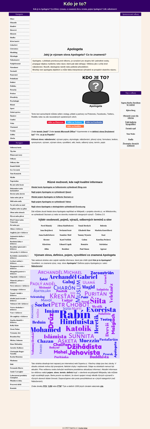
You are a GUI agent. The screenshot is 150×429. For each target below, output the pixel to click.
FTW (59, 386)
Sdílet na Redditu (75, 126)
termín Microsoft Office (65, 132)
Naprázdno (14, 181)
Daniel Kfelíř (15, 166)
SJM (50, 386)
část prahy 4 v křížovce (19, 252)
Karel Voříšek (65, 240)
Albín (46, 249)
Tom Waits (130, 134)
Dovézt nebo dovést (17, 194)
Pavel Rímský (46, 226)
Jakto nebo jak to (16, 197)
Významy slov (15, 333)
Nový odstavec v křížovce (19, 286)
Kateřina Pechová (103, 240)
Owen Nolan (15, 329)
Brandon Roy (15, 337)
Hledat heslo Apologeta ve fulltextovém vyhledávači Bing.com (59, 187)
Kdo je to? (75, 3)
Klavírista (46, 244)
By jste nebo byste (17, 185)
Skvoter (46, 240)
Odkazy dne (14, 162)
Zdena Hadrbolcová (65, 226)
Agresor (103, 249)
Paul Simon (84, 249)
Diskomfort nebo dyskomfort (16, 190)
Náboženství (36, 266)
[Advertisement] (75, 28)
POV (45, 386)
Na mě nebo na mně (17, 205)
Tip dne (13, 151)
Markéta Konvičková (103, 230)
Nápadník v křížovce (18, 277)
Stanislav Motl (65, 235)
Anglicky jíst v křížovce (19, 233)
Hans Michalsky (16, 344)
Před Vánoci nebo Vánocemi (17, 221)
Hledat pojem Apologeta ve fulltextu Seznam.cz (52, 197)
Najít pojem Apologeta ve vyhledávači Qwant (51, 192)
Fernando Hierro (16, 368)
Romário (84, 244)
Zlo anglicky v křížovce (19, 316)
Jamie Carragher (16, 372)
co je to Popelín (47, 135)
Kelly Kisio (14, 325)
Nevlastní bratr (65, 230)
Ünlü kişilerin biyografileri (130, 123)
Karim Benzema (16, 357)
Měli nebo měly (16, 201)
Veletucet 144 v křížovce (19, 304)
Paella (130, 139)
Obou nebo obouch (17, 212)
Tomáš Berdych (84, 226)
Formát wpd (131, 128)
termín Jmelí (42, 132)
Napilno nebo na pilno (18, 209)
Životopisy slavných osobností (131, 145)
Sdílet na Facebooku (94, 122)
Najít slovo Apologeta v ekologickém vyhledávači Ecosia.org (58, 207)
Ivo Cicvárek (15, 170)
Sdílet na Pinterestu (55, 122)
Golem (84, 240)
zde (101, 386)
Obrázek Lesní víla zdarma (130, 117)
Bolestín (103, 226)
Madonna (13, 360)
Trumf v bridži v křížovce (16, 294)
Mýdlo (12, 177)
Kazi (103, 235)
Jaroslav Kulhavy (16, 348)
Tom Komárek (15, 174)
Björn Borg (130, 110)
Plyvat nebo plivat (17, 216)
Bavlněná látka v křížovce (16, 243)
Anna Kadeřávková (46, 235)
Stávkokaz (103, 244)
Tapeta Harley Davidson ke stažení (131, 104)
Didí (11, 364)
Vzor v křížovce (16, 313)
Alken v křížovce (16, 229)
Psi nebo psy (14, 225)
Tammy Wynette (84, 235)
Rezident (65, 249)
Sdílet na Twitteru (75, 122)
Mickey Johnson (16, 340)
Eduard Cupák (65, 244)
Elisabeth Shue (84, 230)
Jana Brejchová (46, 230)
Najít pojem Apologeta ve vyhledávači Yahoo (51, 202)
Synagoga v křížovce (18, 289)
